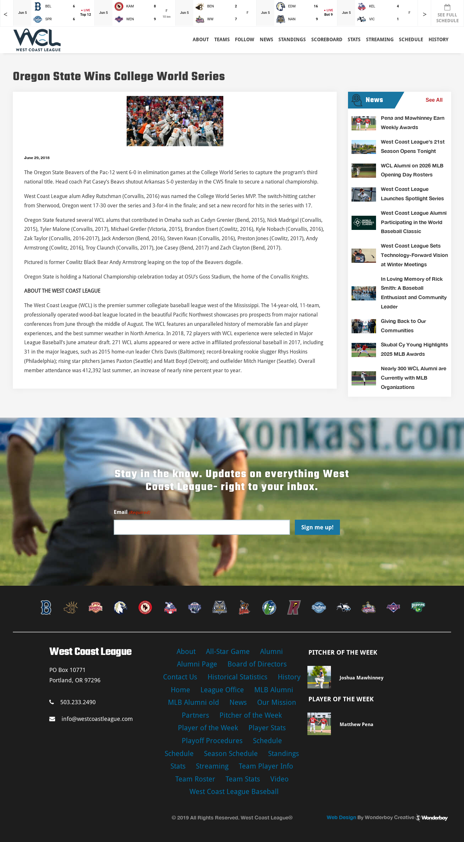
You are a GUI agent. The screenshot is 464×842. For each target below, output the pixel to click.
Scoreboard (327, 40)
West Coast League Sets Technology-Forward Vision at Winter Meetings (414, 254)
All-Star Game (228, 652)
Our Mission (276, 702)
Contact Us (180, 677)
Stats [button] (354, 40)
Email (132, 512)
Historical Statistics (237, 677)
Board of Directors (257, 664)
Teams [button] (222, 40)
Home (180, 690)
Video (279, 779)
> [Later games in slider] (425, 14)
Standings (292, 40)
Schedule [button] (411, 40)
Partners (195, 715)
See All (434, 100)
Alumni (271, 652)
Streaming (380, 40)
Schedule (267, 741)
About (201, 40)
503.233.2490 (72, 702)
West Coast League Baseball (234, 792)
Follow (244, 40)
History (439, 40)
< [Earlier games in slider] (5, 14)
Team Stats (243, 779)
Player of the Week (208, 728)
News (266, 40)
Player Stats (267, 728)
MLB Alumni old (193, 702)
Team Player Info (266, 766)
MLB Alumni (273, 690)
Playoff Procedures (212, 741)
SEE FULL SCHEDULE (447, 13)
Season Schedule (231, 754)
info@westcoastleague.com (91, 718)
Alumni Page (197, 664)
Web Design (341, 817)
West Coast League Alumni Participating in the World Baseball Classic (414, 222)
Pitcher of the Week (250, 715)
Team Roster (195, 779)
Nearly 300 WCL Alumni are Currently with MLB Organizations (413, 377)
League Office (222, 690)
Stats (178, 766)
